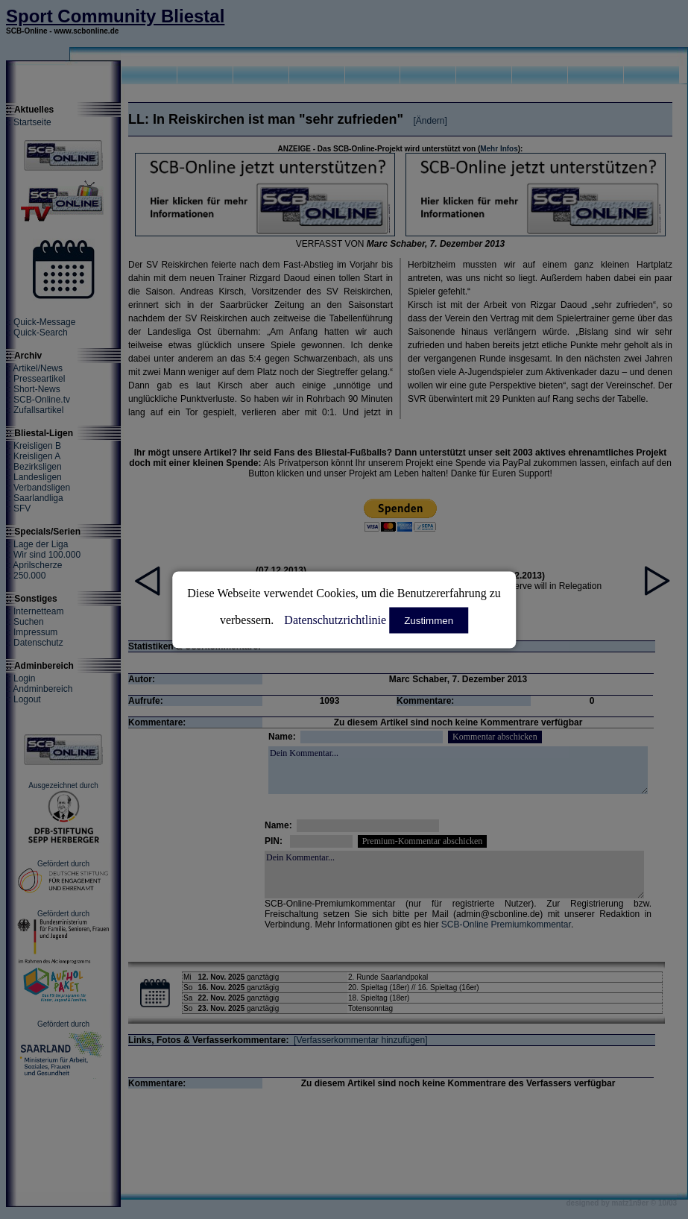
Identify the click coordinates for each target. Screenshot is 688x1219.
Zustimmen (428, 620)
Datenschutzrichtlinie (335, 619)
